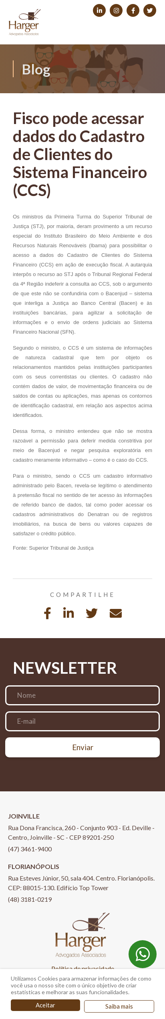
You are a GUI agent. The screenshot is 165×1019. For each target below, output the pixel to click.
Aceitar (45, 1005)
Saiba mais (119, 1006)
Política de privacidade (82, 968)
